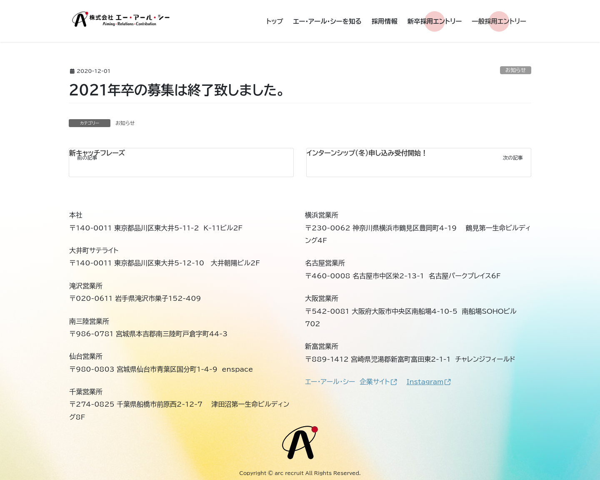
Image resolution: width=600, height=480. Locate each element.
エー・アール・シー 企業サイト (351, 381)
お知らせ (515, 70)
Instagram (429, 381)
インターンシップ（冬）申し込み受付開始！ (367, 153)
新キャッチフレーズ (97, 153)
